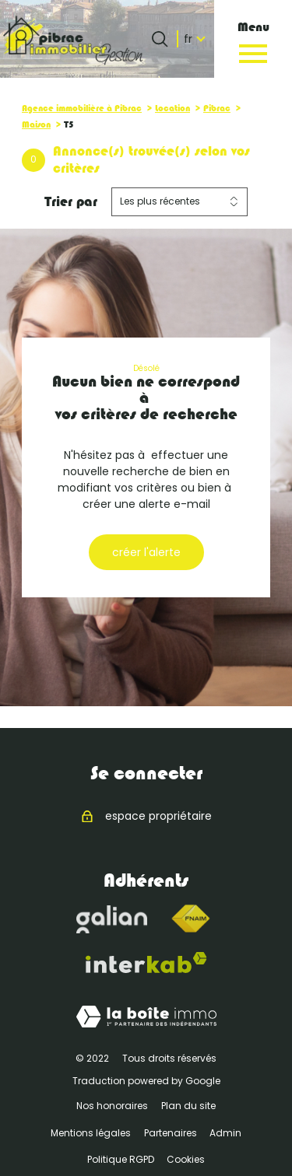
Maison (36, 125)
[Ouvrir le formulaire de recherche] (159, 38)
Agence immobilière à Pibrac (82, 108)
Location (172, 108)
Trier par (70, 201)
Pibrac (216, 108)
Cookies (186, 1159)
